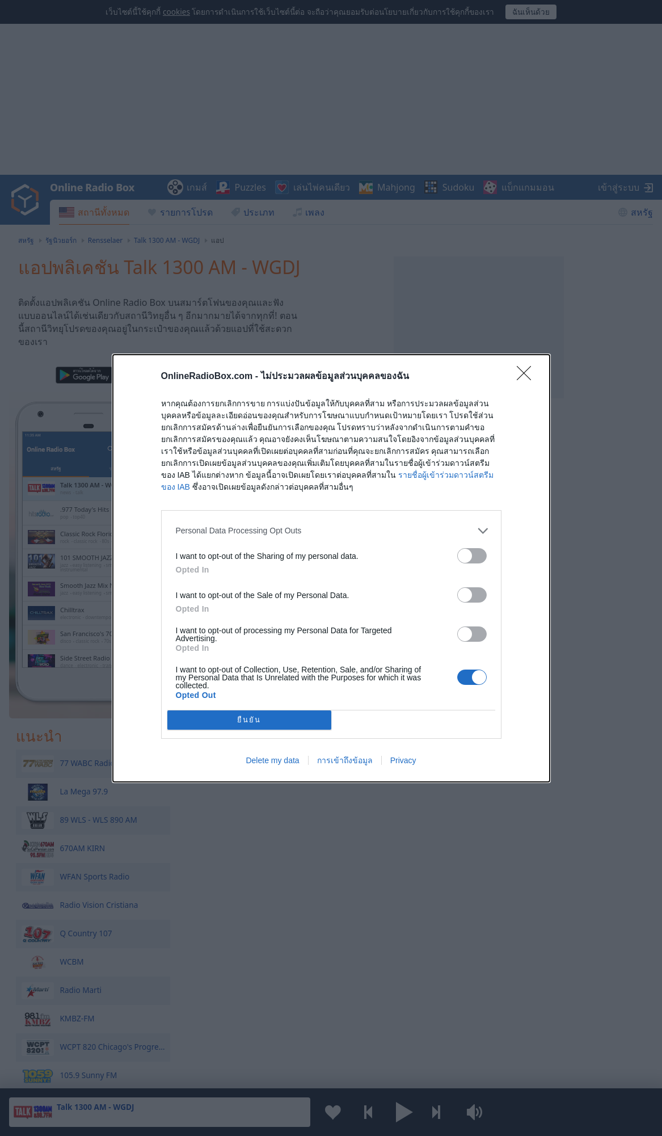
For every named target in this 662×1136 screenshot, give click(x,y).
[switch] (472, 555)
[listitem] (331, 531)
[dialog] (331, 568)
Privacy (403, 760)
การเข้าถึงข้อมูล (345, 760)
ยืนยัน (249, 720)
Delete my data (272, 760)
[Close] (527, 377)
